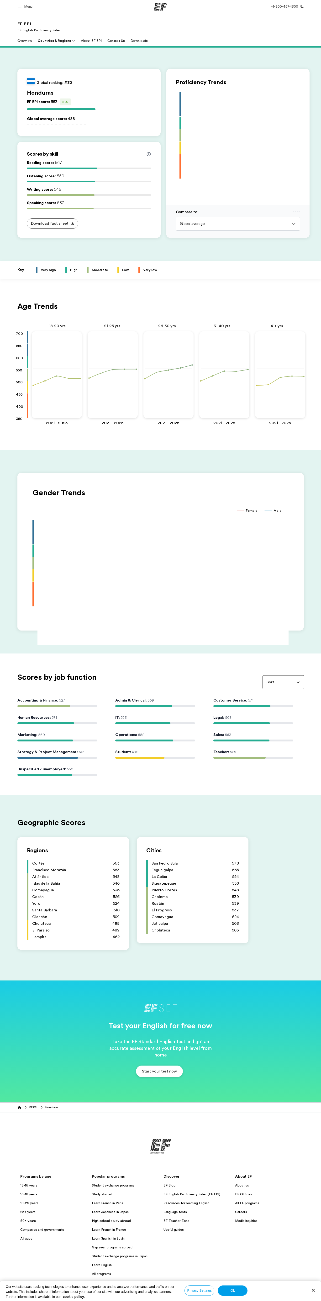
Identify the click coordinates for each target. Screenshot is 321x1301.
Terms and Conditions (185, 1296)
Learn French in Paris (107, 1203)
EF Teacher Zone (176, 1221)
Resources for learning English (186, 1203)
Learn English (102, 1265)
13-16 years (28, 1185)
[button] (25, 6)
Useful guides (173, 1229)
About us (242, 1185)
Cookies (212, 1296)
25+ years (28, 1212)
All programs (101, 1274)
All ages (26, 1238)
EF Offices (243, 1194)
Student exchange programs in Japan (119, 1256)
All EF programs (247, 1203)
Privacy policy (152, 1296)
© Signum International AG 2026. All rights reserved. (268, 1296)
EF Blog (169, 1185)
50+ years (28, 1221)
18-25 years (29, 1203)
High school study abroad (111, 1221)
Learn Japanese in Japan (110, 1212)
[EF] (160, 7)
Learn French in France (109, 1229)
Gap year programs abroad (112, 1247)
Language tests (175, 1212)
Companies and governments (42, 1229)
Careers (241, 1212)
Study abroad (102, 1194)
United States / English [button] (35, 1296)
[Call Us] (286, 6)
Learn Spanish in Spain (108, 1238)
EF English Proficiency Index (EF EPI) (191, 1194)
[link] (39, 27)
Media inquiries (246, 1221)
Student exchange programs (113, 1185)
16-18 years (28, 1194)
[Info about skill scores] (148, 154)
